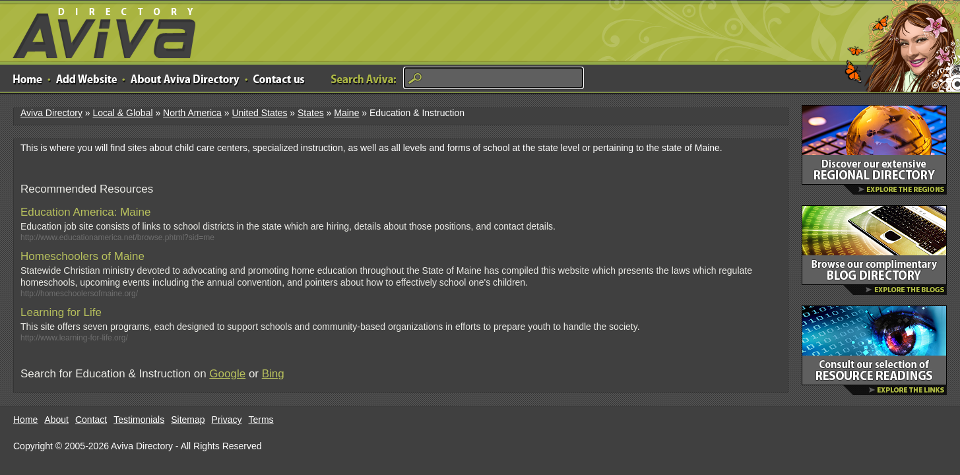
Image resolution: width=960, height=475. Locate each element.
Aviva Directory (99, 30)
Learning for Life (61, 312)
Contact (91, 419)
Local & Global (122, 113)
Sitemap (188, 419)
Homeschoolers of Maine (82, 256)
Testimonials (138, 419)
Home (25, 419)
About (56, 419)
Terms (261, 419)
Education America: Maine (85, 212)
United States (259, 113)
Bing (273, 373)
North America (192, 113)
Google (227, 373)
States (311, 113)
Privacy (227, 419)
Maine (346, 113)
